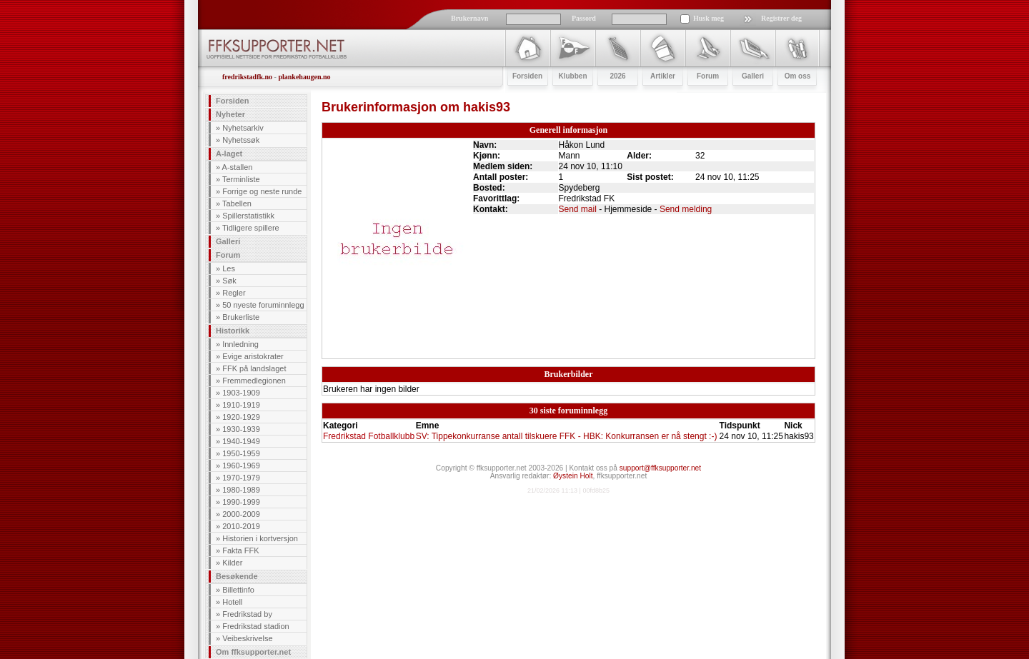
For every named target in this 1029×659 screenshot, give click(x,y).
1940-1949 (241, 441)
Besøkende (237, 576)
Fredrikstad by (247, 614)
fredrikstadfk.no (247, 77)
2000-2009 (241, 514)
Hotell (232, 602)
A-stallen (237, 167)
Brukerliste (240, 317)
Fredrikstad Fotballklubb (368, 436)
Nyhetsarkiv (242, 128)
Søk (229, 280)
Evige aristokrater (253, 356)
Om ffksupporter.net (253, 652)
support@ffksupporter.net (660, 468)
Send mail (578, 209)
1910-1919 (241, 405)
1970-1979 (241, 477)
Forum (228, 255)
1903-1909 (241, 392)
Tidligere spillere (250, 227)
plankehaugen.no (304, 77)
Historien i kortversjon (260, 538)
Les (228, 268)
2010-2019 (241, 526)
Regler (233, 292)
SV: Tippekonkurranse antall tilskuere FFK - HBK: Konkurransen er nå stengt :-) (566, 436)
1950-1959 (241, 453)
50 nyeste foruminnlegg (263, 305)
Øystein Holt (572, 476)
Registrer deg (781, 18)
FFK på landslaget (254, 368)
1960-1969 (241, 465)
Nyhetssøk (240, 140)
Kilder (232, 562)
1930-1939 (241, 429)
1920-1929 (241, 417)
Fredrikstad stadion (255, 626)
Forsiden (232, 100)
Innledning (240, 344)
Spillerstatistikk (248, 215)
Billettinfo (238, 589)
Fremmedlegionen (254, 380)
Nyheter (230, 114)
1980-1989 (241, 490)
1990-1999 (241, 502)
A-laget (229, 153)
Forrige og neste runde (262, 191)
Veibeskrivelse (247, 638)
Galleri (228, 241)
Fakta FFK (240, 550)
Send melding (686, 209)
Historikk (232, 330)
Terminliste (241, 179)
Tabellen (237, 203)
